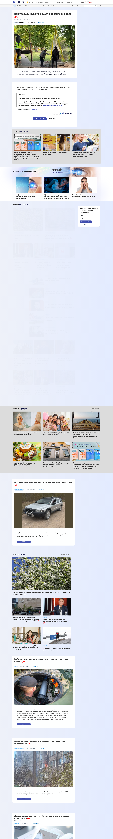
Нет (82, 188)
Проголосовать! (86, 192)
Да (82, 185)
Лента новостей (39, 2)
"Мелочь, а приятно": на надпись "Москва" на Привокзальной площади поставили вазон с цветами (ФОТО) (26, 429)
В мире (30, 2)
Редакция (74, 5)
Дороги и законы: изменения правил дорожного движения (56, 443)
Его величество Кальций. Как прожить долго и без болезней (56, 308)
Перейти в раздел (94, 131)
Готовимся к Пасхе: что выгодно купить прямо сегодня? (25, 321)
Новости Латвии (49, 2)
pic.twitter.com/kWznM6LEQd (52, 105)
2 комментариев (31, 22)
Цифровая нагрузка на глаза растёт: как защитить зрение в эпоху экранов (26, 167)
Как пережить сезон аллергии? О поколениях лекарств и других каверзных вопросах (83, 139)
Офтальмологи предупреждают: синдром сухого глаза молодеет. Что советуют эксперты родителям (56, 167)
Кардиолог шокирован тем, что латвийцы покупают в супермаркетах (56, 430)
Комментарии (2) (39, 118)
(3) (38, 431)
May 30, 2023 (35, 109)
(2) (16, 17)
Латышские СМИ (71, 2)
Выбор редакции (60, 2)
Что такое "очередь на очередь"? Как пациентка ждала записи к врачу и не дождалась (26, 442)
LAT (14, 5)
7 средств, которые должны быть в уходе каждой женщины (26, 308)
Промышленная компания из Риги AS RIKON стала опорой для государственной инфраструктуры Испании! (86, 310)
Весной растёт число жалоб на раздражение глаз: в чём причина (83, 166)
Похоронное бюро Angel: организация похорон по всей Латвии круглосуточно (56, 321)
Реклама (79, 5)
